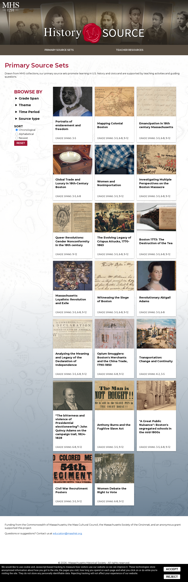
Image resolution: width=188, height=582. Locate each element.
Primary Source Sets (59, 50)
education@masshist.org (67, 533)
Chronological (27, 130)
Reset (21, 143)
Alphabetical (26, 134)
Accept (172, 569)
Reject (172, 576)
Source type (29, 119)
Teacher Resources (129, 50)
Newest (23, 138)
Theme (25, 105)
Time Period (29, 112)
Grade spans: (63, 138)
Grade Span (29, 98)
